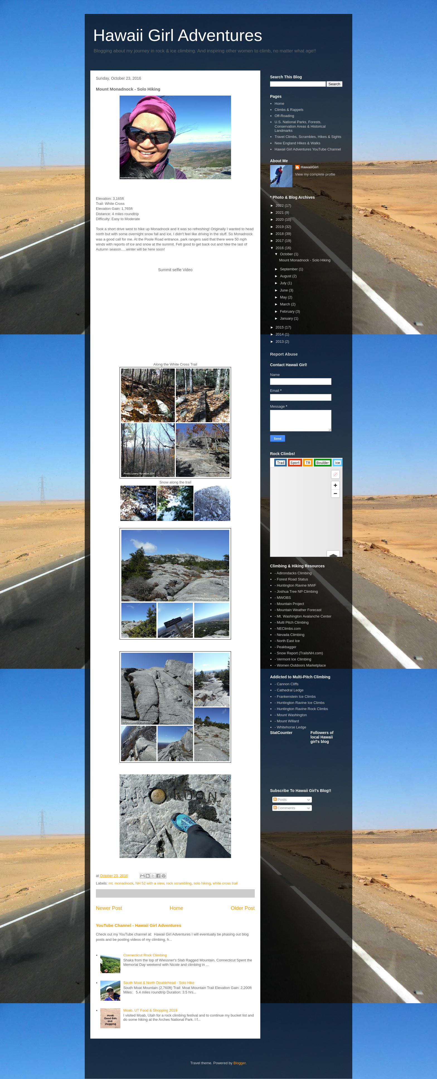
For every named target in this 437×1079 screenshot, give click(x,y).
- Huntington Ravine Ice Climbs (299, 703)
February (288, 311)
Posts (280, 800)
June (284, 290)
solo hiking (201, 883)
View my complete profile (315, 174)
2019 (280, 227)
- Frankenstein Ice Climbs (295, 696)
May (284, 297)
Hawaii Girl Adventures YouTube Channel (308, 149)
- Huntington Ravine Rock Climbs (301, 709)
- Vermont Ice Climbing (293, 659)
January (287, 318)
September (289, 269)
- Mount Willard (287, 721)
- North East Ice (287, 641)
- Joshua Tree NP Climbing (296, 591)
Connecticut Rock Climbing (145, 955)
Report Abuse (284, 354)
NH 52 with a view (149, 883)
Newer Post (109, 908)
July (284, 283)
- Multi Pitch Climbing (292, 622)
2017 (280, 241)
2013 (280, 341)
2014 (280, 334)
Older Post (243, 908)
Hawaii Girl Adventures (177, 35)
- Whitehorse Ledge (290, 727)
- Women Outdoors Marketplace (300, 665)
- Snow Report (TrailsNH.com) (299, 653)
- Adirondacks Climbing (293, 573)
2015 (280, 327)
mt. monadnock (121, 883)
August (286, 276)
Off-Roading (284, 116)
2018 (280, 234)
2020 (280, 219)
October (287, 254)
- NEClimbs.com (288, 628)
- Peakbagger (285, 647)
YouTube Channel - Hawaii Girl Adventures (138, 925)
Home (176, 908)
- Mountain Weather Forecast (298, 610)
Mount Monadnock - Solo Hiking (304, 260)
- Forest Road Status (291, 579)
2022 (280, 205)
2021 (280, 212)
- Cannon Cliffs (286, 684)
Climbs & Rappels (289, 110)
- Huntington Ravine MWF (295, 585)
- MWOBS (283, 598)
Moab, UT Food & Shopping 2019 (150, 1010)
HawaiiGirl (310, 167)
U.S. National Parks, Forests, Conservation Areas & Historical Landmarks (300, 126)
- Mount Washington (291, 715)
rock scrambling (178, 883)
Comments (284, 808)
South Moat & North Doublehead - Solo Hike (158, 983)
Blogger (240, 1063)
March (285, 304)
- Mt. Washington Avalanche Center (303, 616)
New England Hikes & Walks (297, 143)
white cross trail (225, 883)
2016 (280, 248)
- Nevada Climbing (289, 635)
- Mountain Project (289, 604)
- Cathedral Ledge (289, 690)
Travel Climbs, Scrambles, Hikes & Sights (308, 137)
